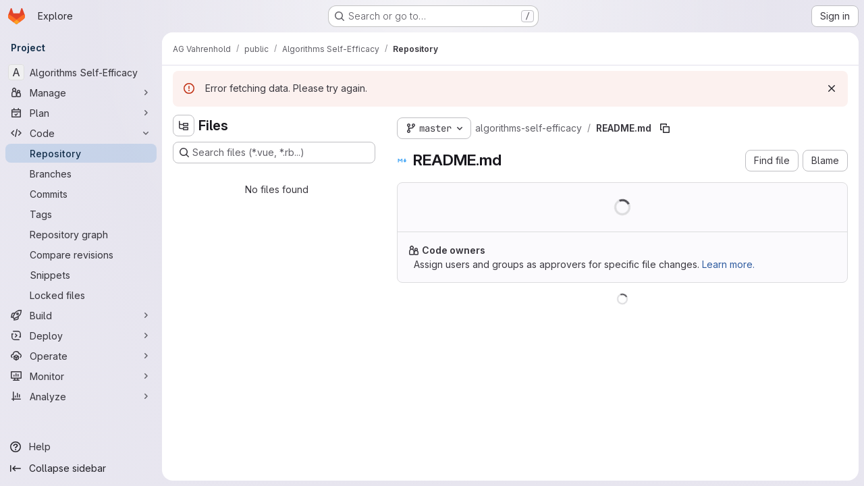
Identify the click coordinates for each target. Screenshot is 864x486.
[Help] (81, 446)
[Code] (81, 133)
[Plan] (81, 112)
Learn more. (728, 264)
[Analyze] (81, 396)
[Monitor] (81, 376)
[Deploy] (81, 335)
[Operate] (81, 355)
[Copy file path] (665, 128)
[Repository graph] (81, 234)
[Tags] (81, 214)
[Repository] (81, 153)
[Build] (81, 315)
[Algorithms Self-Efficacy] (81, 72)
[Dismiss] (832, 88)
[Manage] (81, 92)
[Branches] (81, 173)
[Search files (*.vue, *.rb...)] (274, 152)
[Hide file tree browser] (183, 125)
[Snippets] (81, 274)
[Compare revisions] (81, 254)
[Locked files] (81, 295)
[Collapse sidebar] (81, 468)
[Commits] (81, 193)
